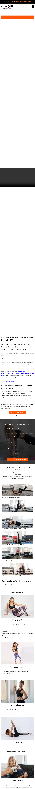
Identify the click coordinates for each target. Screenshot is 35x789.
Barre (19, 371)
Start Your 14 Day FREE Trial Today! (8, 383)
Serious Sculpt (19, 373)
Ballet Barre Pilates (7, 492)
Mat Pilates (5, 539)
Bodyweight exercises (11, 373)
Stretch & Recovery (9, 375)
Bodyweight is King (7, 524)
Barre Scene (5, 508)
